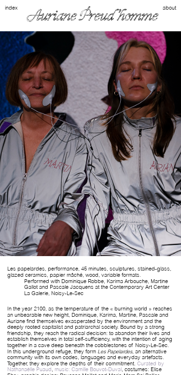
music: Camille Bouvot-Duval (88, 369)
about (169, 8)
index (11, 8)
